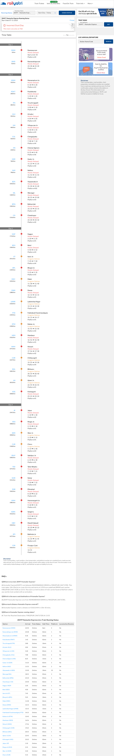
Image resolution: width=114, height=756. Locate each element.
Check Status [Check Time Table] (67, 13)
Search (108, 41)
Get (108, 24)
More (90, 3)
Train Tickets (39, 3)
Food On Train (68, 3)
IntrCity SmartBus (53, 3)
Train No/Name (84, 23)
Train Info (80, 3)
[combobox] (22, 13)
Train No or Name (19, 11)
